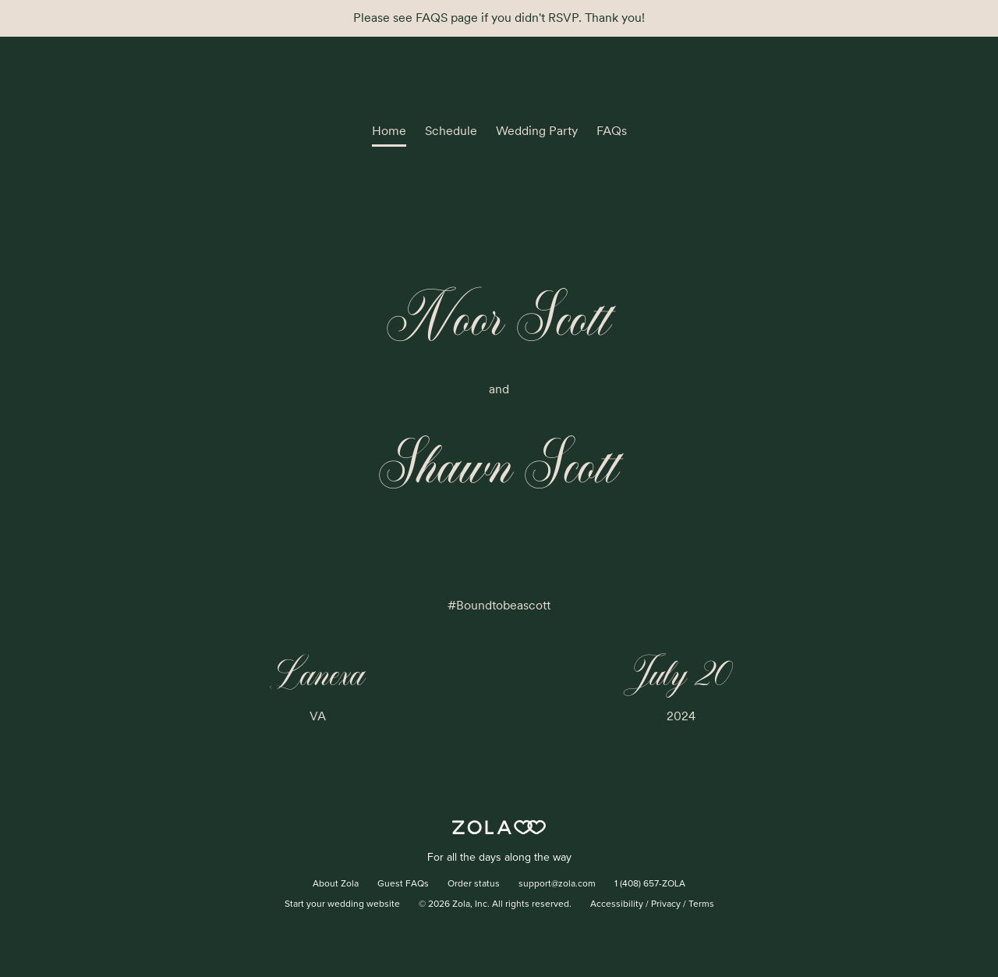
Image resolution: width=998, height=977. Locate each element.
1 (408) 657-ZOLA (649, 884)
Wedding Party (537, 130)
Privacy (666, 904)
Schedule (451, 130)
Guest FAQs (403, 884)
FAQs (611, 130)
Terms (701, 904)
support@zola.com (557, 884)
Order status (474, 884)
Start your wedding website (342, 904)
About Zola (336, 884)
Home (389, 130)
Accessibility (616, 904)
